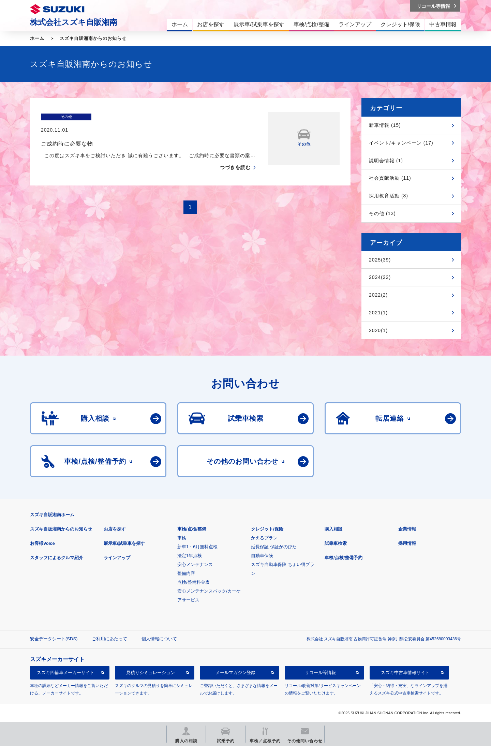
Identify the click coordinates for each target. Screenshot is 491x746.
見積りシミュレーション (150, 672)
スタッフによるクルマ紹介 (56, 557)
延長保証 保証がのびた (274, 546)
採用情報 (407, 543)
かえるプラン (264, 537)
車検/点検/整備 (191, 529)
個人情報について (159, 638)
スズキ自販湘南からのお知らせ (93, 38)
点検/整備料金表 (193, 582)
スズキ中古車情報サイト (405, 672)
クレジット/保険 (267, 529)
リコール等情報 (320, 672)
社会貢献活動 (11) (390, 178)
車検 (181, 537)
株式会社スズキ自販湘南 (73, 22)
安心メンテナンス (195, 564)
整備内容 (186, 573)
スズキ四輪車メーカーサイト (65, 672)
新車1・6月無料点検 (197, 546)
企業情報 (407, 529)
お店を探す (115, 529)
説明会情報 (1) (386, 160)
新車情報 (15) (385, 125)
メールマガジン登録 (235, 672)
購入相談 (333, 529)
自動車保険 (262, 555)
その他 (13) (382, 213)
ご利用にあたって (109, 638)
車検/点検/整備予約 (343, 557)
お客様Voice (42, 543)
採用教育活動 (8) (388, 195)
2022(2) (378, 295)
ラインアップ (117, 557)
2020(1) (378, 330)
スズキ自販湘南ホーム (52, 514)
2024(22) (380, 277)
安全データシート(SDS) (53, 638)
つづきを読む (235, 154)
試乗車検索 (336, 543)
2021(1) (378, 312)
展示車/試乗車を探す (124, 543)
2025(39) (380, 260)
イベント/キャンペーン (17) (401, 143)
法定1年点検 (189, 555)
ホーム (37, 38)
